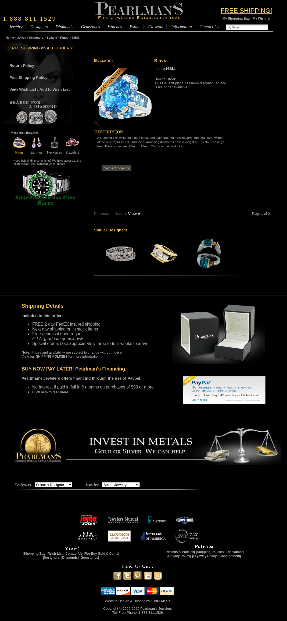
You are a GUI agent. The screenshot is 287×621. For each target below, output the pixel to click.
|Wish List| (55, 553)
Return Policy (21, 65)
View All (135, 214)
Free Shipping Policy (28, 77)
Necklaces (54, 150)
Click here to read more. (50, 392)
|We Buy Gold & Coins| (101, 553)
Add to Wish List (55, 89)
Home (10, 37)
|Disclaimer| (234, 552)
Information (181, 26)
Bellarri (51, 37)
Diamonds (64, 26)
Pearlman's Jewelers (156, 609)
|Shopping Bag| (34, 553)
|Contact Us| (73, 553)
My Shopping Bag (236, 18)
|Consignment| (230, 556)
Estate (135, 26)
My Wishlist (261, 18)
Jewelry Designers (30, 37)
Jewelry (16, 26)
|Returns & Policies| (180, 552)
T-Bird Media (160, 601)
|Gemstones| (89, 558)
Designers (39, 26)
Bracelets (72, 150)
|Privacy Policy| (179, 556)
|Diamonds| (70, 558)
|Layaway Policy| (204, 556)
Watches (115, 26)
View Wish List (22, 89)
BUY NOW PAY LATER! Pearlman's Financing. (73, 369)
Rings (64, 37)
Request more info (117, 168)
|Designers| (51, 558)
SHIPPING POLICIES (51, 356)
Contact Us (209, 26)
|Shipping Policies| (210, 552)
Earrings (36, 150)
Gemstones (90, 26)
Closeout (155, 26)
